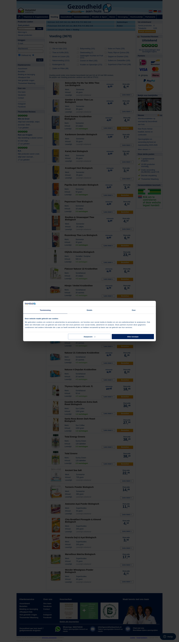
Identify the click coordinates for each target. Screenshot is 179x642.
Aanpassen (89, 336)
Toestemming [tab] (45, 310)
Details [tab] (89, 310)
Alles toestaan (132, 336)
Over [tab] (134, 310)
